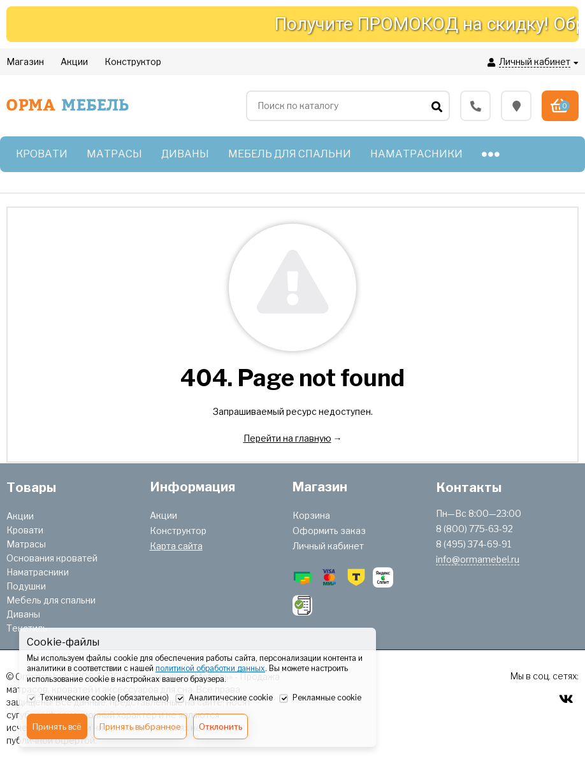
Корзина (311, 515)
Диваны (23, 614)
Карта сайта (176, 545)
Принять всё (57, 726)
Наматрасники (37, 572)
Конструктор (178, 530)
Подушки (26, 586)
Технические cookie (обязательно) (98, 698)
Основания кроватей (52, 558)
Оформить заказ (329, 530)
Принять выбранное (140, 726)
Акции (20, 515)
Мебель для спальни (51, 600)
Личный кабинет (328, 545)
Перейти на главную (287, 438)
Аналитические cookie (224, 698)
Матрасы (26, 543)
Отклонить (220, 726)
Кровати (24, 529)
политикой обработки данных (210, 668)
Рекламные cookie (320, 698)
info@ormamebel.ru (477, 559)
